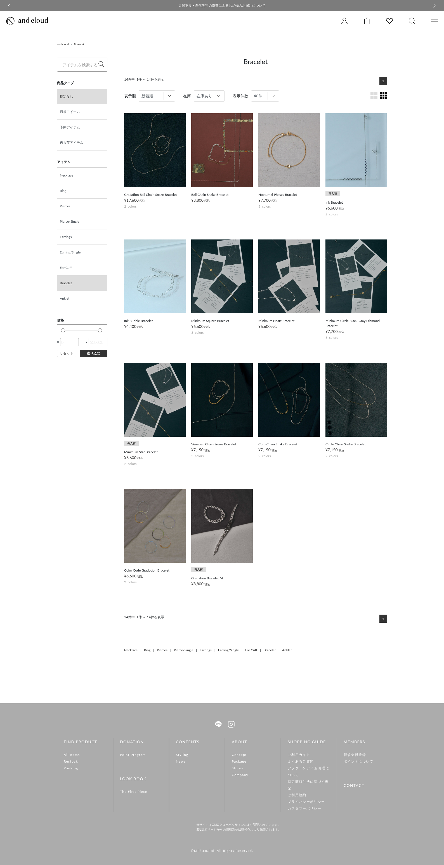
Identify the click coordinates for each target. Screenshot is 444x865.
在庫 (187, 95)
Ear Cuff (66, 267)
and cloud (63, 44)
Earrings (66, 237)
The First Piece (133, 791)
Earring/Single (70, 252)
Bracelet (79, 44)
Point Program (133, 755)
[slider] (63, 330)
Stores (237, 768)
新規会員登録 (355, 755)
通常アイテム (70, 112)
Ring (63, 191)
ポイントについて (359, 761)
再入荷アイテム (71, 142)
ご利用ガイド (299, 755)
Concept (239, 755)
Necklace (66, 175)
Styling (182, 755)
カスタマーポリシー (304, 808)
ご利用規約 (297, 795)
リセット (66, 353)
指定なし (66, 96)
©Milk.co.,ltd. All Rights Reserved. (222, 850)
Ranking (71, 768)
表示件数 (240, 95)
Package (239, 761)
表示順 (130, 95)
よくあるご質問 (301, 761)
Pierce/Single (69, 221)
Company (240, 775)
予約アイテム (70, 127)
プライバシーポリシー (306, 802)
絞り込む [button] (93, 353)
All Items (72, 755)
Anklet (64, 298)
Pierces (65, 206)
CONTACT (354, 785)
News (181, 761)
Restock (71, 761)
